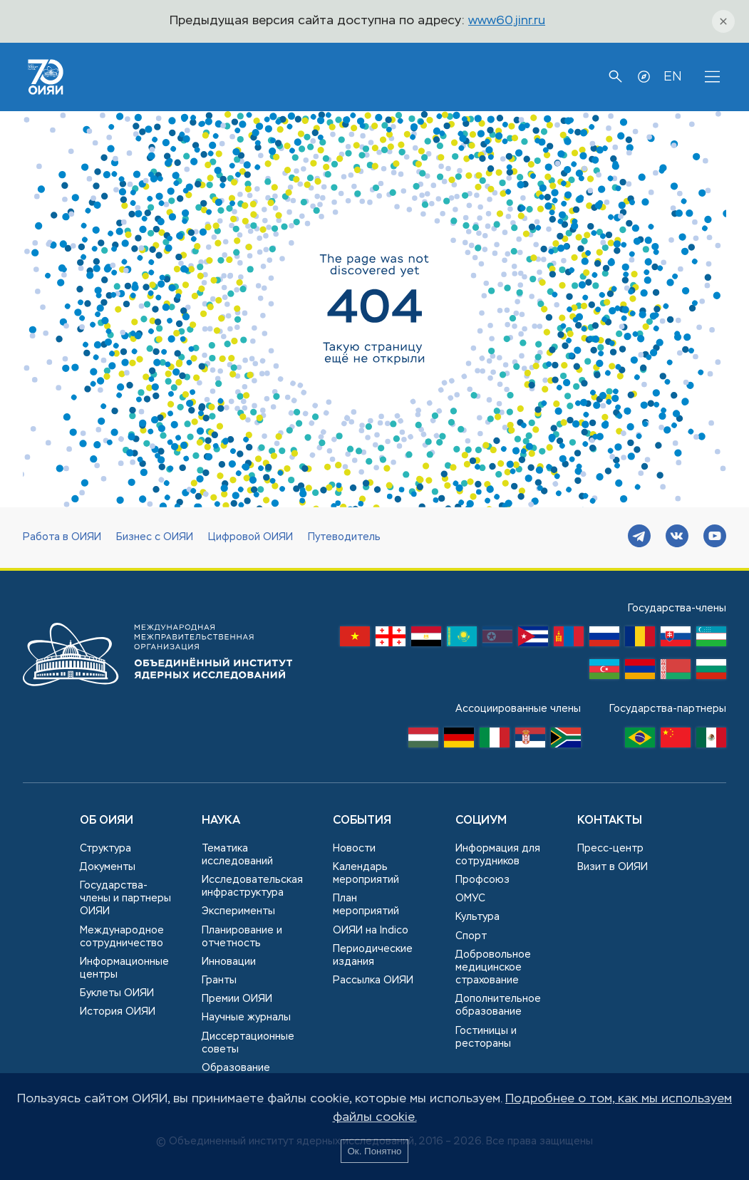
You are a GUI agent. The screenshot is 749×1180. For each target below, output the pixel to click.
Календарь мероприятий (366, 873)
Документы (107, 867)
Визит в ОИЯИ (612, 867)
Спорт (471, 936)
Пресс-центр (610, 849)
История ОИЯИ (117, 1012)
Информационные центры (124, 968)
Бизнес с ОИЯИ (154, 537)
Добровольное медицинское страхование (493, 967)
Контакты (609, 821)
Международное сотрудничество (122, 937)
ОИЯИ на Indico (370, 931)
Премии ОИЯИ (237, 999)
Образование (236, 1068)
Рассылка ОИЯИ (373, 980)
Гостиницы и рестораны (486, 1037)
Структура (105, 849)
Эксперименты (238, 911)
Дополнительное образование (498, 1005)
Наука (221, 821)
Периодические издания (373, 955)
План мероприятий (366, 905)
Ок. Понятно (374, 1151)
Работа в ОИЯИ (62, 537)
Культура (477, 917)
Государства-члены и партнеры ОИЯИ (125, 898)
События (362, 821)
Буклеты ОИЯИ (117, 993)
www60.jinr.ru (506, 21)
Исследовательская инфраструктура (252, 886)
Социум (481, 821)
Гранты (219, 980)
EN (672, 77)
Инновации (229, 962)
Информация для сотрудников (497, 855)
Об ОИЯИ (106, 821)
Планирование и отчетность (242, 937)
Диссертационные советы (248, 1043)
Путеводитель (344, 537)
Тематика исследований (237, 855)
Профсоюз (482, 880)
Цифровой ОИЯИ (250, 537)
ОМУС (470, 899)
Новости (354, 849)
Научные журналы (246, 1018)
